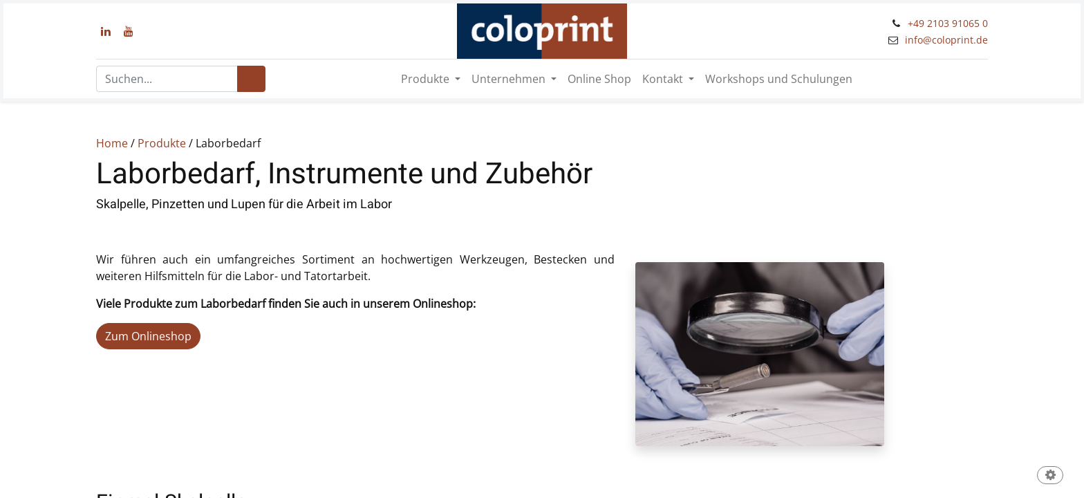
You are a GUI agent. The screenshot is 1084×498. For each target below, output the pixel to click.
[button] (1050, 476)
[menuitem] (599, 79)
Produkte (162, 143)
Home (112, 143)
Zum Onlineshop (148, 336)
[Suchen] (251, 79)
